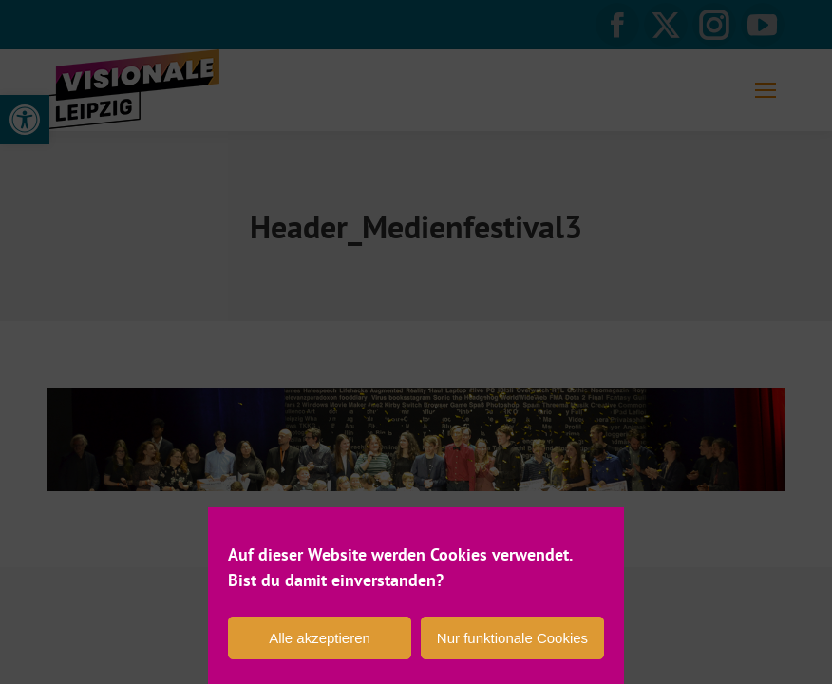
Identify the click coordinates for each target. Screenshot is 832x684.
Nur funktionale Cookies (512, 638)
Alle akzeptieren (319, 638)
